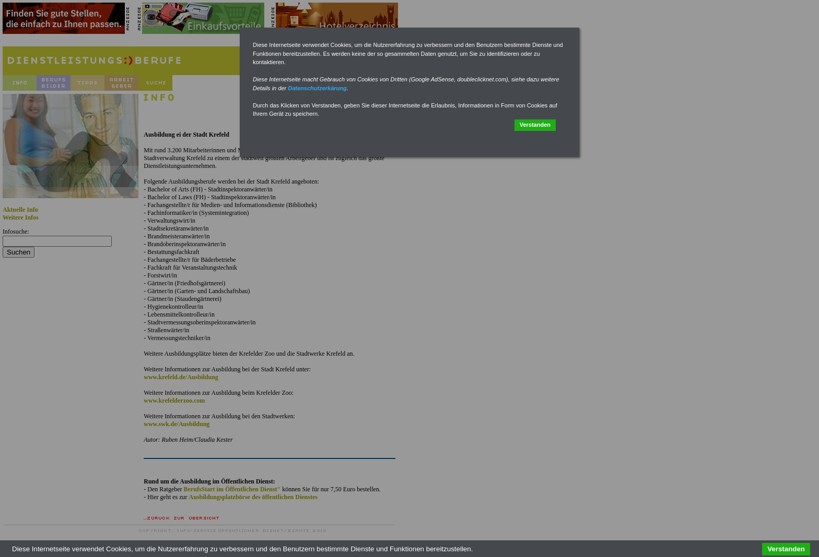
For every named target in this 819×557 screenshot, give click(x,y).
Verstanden (535, 125)
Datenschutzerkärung (317, 88)
